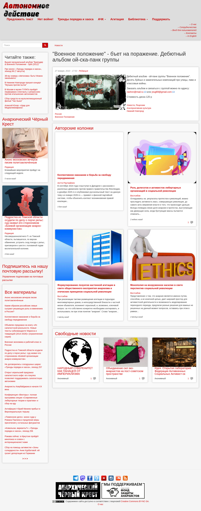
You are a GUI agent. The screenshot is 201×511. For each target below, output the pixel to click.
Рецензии (140, 105)
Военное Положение (65, 117)
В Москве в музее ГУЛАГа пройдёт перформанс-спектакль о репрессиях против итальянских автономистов (22, 91)
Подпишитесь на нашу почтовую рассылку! (25, 268)
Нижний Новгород (135, 111)
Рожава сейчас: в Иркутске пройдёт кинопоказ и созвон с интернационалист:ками (22, 439)
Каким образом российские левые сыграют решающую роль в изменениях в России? (24, 308)
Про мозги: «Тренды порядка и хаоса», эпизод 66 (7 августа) (23, 70)
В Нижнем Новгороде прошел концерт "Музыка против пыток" (23, 83)
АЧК (102, 19)
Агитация (117, 19)
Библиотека (138, 19)
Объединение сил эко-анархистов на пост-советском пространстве (124, 371)
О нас (100, 504)
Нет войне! (45, 19)
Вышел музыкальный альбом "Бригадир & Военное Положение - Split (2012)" (24, 63)
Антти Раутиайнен (66, 183)
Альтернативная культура (139, 108)
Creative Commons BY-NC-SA (135, 501)
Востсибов (135, 195)
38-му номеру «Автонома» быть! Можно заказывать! (24, 77)
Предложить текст (20, 19)
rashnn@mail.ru (135, 92)
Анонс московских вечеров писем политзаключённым (21, 161)
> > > (25, 458)
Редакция (83, 71)
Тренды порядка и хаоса (76, 19)
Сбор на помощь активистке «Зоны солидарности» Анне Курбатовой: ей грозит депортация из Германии (22, 450)
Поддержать (161, 19)
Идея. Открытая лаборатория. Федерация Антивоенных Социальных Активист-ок (173, 371)
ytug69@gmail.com (162, 92)
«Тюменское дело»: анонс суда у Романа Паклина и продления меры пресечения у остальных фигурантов (22, 420)
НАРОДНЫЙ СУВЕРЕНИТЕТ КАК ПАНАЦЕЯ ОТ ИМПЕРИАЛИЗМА (75, 371)
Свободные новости (75, 333)
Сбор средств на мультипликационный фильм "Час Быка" (23, 99)
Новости (59, 45)
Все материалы (20, 292)
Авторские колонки (74, 128)
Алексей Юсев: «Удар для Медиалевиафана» (17, 106)
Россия (58, 114)
